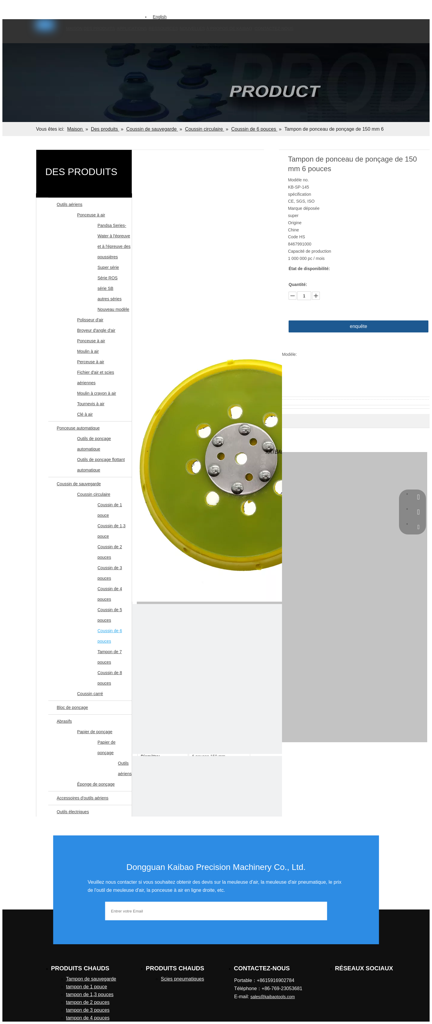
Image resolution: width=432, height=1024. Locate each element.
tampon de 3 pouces (88, 1010)
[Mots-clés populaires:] (132, 7)
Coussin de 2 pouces (110, 552)
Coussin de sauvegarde (79, 483)
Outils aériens (69, 204)
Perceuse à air (90, 361)
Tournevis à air (90, 403)
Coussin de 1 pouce (110, 510)
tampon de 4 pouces (88, 1017)
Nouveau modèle (113, 309)
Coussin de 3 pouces (110, 573)
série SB (105, 288)
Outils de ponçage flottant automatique (101, 464)
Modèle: (289, 354)
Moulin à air (88, 351)
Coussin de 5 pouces (110, 615)
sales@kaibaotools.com (75, 6)
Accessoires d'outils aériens (82, 798)
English (159, 16)
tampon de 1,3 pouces (89, 994)
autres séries (110, 298)
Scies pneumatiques (182, 978)
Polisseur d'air (90, 319)
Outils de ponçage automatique (94, 443)
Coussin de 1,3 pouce (111, 531)
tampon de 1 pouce (86, 986)
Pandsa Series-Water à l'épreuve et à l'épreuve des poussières (114, 241)
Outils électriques (73, 811)
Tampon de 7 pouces (110, 657)
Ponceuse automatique (78, 428)
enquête (358, 326)
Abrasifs (64, 721)
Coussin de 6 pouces (110, 636)
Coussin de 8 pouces (110, 678)
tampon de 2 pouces (88, 1002)
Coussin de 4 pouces (110, 594)
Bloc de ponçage (72, 707)
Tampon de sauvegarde (91, 978)
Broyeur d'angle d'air (96, 330)
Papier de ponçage (94, 731)
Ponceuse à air (91, 215)
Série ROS (108, 277)
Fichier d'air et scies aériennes (95, 377)
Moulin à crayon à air (96, 393)
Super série (108, 267)
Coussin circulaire (93, 494)
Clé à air (85, 414)
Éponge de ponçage (96, 784)
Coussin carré (90, 693)
